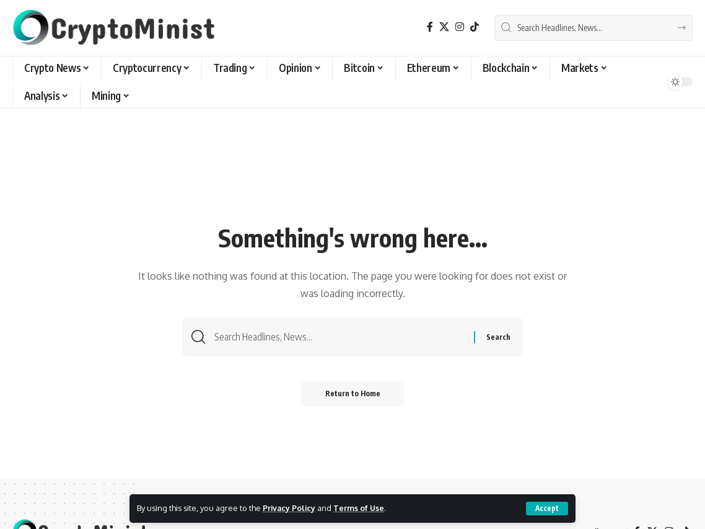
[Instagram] (459, 27)
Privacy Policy (290, 508)
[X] (444, 27)
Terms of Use (361, 508)
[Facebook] (430, 27)
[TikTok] (474, 27)
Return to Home (352, 394)
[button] (546, 508)
